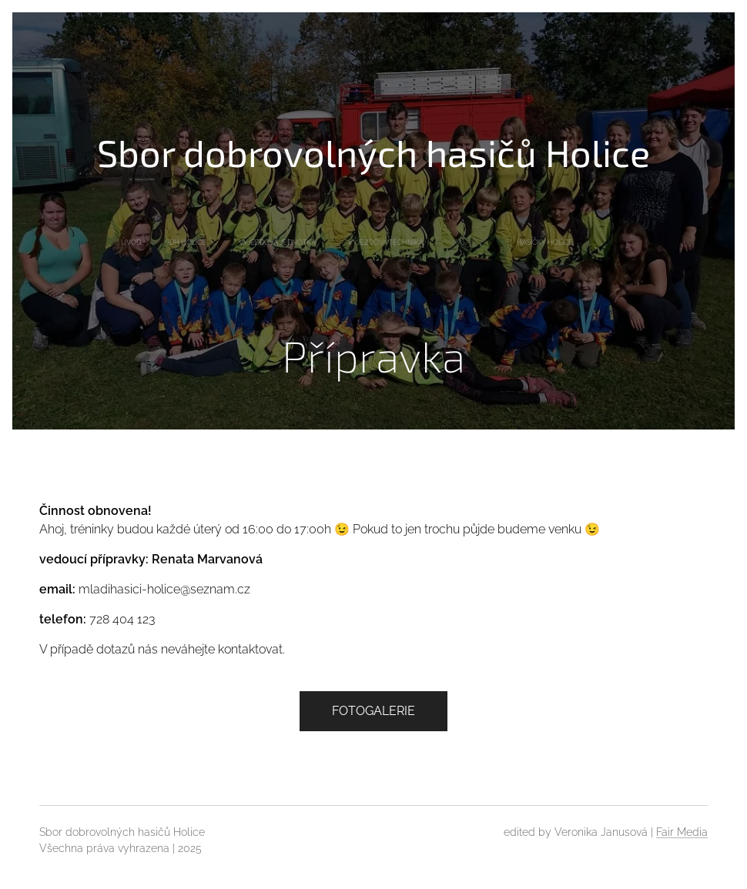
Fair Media (682, 832)
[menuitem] (221, 242)
